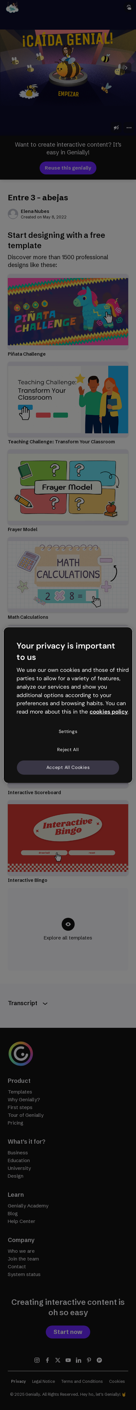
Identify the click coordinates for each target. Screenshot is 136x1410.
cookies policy (109, 711)
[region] (67, 705)
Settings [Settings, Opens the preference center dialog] (68, 731)
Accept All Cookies (68, 767)
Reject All (68, 749)
